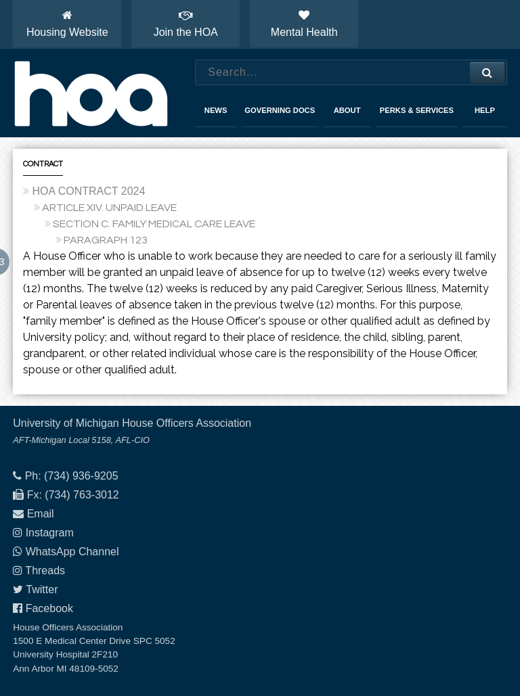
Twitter (42, 589)
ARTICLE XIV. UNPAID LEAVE (109, 207)
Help (485, 110)
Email (40, 513)
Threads (45, 570)
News (216, 110)
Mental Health (304, 23)
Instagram (50, 532)
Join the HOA (186, 23)
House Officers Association (91, 93)
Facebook (49, 608)
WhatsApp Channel (72, 551)
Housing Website (67, 23)
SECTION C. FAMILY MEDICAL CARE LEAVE (154, 223)
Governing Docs (279, 110)
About (347, 110)
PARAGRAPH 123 (106, 240)
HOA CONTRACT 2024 (88, 191)
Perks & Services (417, 110)
